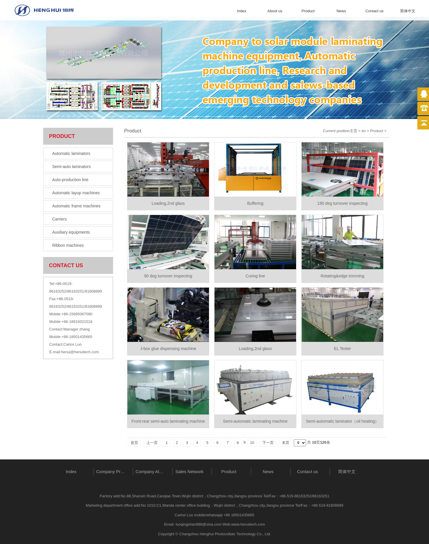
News (341, 11)
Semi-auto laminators (71, 166)
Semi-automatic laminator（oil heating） (342, 421)
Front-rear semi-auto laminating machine (168, 421)
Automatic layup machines (76, 192)
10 (252, 442)
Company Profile (112, 471)
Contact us (374, 11)
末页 (285, 442)
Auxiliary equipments (71, 232)
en (364, 131)
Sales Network (189, 471)
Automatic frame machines (76, 206)
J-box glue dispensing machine (168, 348)
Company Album (151, 471)
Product (308, 11)
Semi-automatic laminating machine (255, 421)
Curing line (255, 276)
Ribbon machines (68, 245)
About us (274, 11)
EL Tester (342, 348)
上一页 (152, 442)
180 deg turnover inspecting (342, 203)
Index (241, 11)
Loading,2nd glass (168, 203)
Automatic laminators (71, 153)
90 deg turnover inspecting (168, 276)
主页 (353, 131)
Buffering (255, 203)
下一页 (268, 442)
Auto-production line (70, 179)
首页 (134, 442)
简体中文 (407, 11)
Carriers (59, 219)
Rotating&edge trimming (342, 276)
